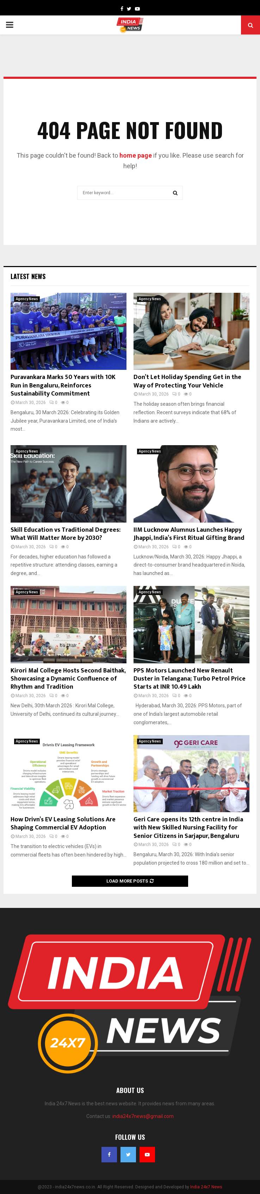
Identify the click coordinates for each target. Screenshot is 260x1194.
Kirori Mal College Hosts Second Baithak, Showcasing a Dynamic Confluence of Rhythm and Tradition (68, 679)
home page (135, 155)
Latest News (28, 276)
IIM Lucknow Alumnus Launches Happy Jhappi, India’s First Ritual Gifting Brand (189, 534)
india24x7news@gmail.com (143, 1116)
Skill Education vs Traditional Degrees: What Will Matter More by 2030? (65, 534)
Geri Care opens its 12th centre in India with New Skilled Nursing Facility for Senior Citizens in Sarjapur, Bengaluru (188, 827)
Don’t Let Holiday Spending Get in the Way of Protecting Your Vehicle (187, 381)
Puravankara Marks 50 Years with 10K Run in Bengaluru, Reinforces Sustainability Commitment (63, 385)
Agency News (27, 299)
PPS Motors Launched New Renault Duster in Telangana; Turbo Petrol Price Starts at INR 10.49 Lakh (190, 679)
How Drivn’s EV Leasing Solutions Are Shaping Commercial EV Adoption (63, 823)
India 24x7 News (206, 1186)
